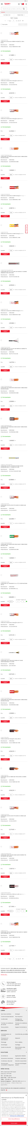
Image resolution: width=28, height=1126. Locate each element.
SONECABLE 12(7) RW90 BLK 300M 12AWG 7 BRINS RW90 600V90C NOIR (14, 427)
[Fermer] (26, 1095)
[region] (14, 1109)
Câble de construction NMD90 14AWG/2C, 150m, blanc (12, 42)
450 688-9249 (7, 1075)
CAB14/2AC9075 (5, 814)
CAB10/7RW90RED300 (6, 698)
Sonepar (17, 1014)
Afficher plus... (4, 974)
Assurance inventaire (7, 1058)
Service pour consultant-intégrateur (7, 1064)
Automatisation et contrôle (6, 1034)
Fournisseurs (19, 1016)
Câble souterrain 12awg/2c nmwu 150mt (11, 738)
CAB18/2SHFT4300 (5, 347)
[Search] (14, 8)
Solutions (14, 1052)
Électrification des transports (20, 1048)
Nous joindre (4, 1027)
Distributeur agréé (11, 988)
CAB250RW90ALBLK (5, 892)
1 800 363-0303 (16, 1081)
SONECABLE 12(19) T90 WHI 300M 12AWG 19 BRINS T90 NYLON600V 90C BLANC (13, 855)
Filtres (7, 15)
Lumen (14, 1010)
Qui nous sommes (6, 1014)
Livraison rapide (11, 995)
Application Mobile (20, 1056)
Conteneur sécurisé (6, 1061)
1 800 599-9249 (11, 1077)
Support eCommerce (21, 1027)
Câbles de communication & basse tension (11, 972)
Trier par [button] (20, 15)
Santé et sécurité (6, 1047)
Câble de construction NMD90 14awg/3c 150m (12, 310)
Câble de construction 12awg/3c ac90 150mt (12, 622)
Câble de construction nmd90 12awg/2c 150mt (12, 233)
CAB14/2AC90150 (5, 117)
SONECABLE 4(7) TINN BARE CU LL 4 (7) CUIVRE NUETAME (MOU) (14, 584)
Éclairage (3, 1042)
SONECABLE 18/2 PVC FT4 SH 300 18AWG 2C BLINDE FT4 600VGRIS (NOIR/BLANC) (14, 349)
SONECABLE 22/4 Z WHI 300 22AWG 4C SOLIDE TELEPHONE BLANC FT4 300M (12, 661)
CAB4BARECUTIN (5, 582)
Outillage (17, 1044)
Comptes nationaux (20, 1058)
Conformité (4, 1019)
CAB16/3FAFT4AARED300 (7, 270)
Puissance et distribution (4, 1038)
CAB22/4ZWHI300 (5, 659)
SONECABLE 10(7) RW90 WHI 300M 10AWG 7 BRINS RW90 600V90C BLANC (14, 388)
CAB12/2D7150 (4, 232)
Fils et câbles (18, 1042)
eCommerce (4, 1056)
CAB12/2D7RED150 (5, 194)
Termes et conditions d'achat (21, 1023)
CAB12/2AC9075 (5, 503)
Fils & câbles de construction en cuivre (15, 970)
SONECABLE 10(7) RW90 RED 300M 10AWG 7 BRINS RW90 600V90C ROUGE (14, 700)
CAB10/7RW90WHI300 (6, 386)
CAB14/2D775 (4, 930)
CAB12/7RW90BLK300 (6, 425)
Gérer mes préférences (14, 1119)
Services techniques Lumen (20, 1064)
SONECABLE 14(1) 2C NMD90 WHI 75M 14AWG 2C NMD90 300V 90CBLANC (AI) (14, 932)
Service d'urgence (11, 982)
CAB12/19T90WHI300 (6, 853)
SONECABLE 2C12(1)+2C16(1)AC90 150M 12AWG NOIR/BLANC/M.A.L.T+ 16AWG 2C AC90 (12, 466)
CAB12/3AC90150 (5, 621)
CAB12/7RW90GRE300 (6, 543)
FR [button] (25, 1)
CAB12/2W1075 (4, 775)
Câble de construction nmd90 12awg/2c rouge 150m (14, 195)
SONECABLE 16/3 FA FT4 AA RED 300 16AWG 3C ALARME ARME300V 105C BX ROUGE (14, 272)
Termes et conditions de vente (7, 1023)
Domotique (4, 1044)
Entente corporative (21, 1061)
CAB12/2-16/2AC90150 (6, 464)
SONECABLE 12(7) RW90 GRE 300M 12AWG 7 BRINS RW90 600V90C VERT (14, 545)
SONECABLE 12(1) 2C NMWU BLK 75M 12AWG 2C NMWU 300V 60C (13, 777)
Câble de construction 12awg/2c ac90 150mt (12, 80)
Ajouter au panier (5, 63)
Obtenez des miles (11, 1001)
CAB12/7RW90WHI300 (6, 155)
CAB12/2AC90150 (5, 79)
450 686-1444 (9, 1079)
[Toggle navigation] (2, 4)
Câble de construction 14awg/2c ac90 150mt (12, 118)
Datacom (17, 1038)
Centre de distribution (7, 1016)
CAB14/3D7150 (4, 309)
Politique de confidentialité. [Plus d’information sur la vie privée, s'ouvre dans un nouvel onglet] (17, 1115)
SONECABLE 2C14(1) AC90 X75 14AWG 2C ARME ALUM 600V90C (13, 816)
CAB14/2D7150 (4, 40)
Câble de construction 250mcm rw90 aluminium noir (14, 894)
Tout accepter (14, 1123)
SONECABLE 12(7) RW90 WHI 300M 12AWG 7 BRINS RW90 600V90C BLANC (14, 157)
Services (14, 1030)
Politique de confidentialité (19, 1019)
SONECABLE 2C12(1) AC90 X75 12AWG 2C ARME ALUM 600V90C (13, 506)
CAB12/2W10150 (5, 737)
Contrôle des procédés (21, 1034)
